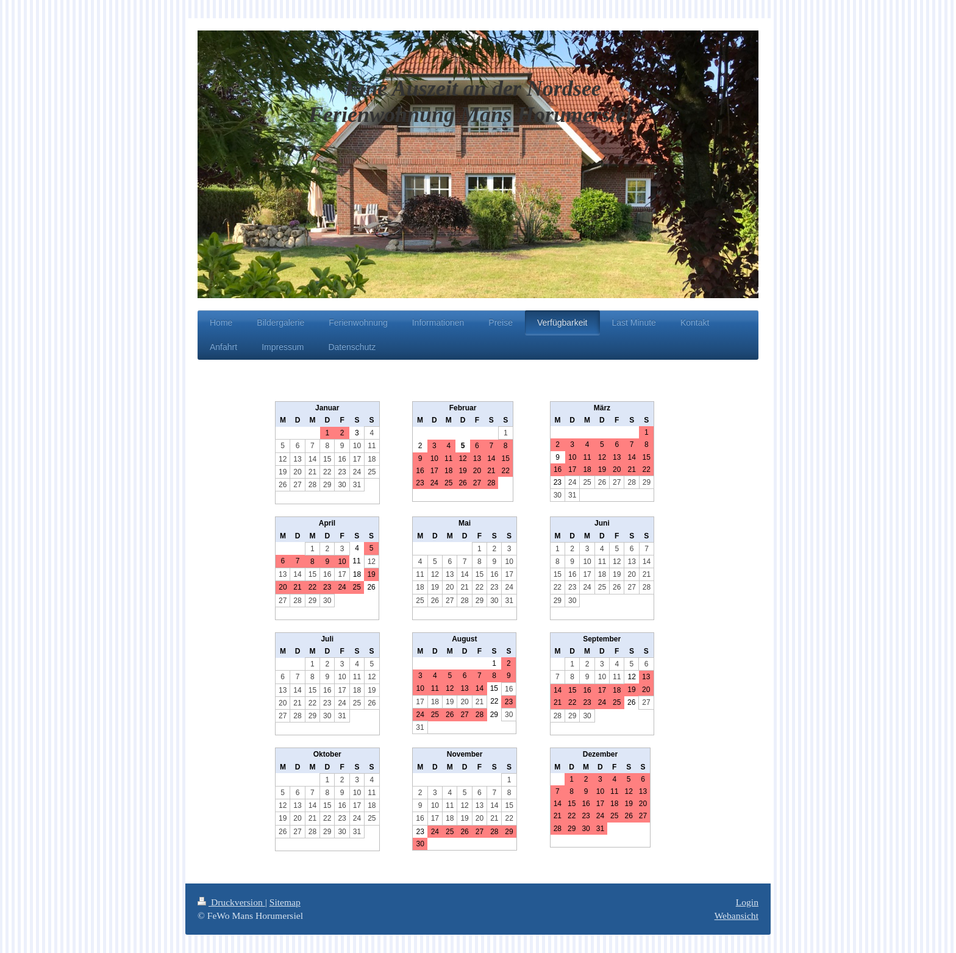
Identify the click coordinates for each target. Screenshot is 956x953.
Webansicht (736, 915)
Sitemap (285, 902)
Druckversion (231, 902)
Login (747, 902)
